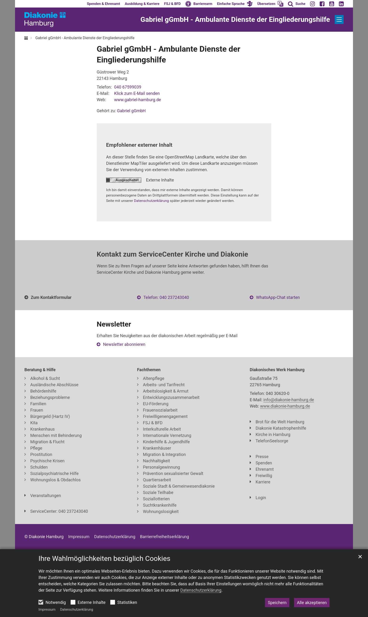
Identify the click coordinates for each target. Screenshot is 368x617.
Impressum (46, 610)
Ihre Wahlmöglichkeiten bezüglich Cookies (104, 558)
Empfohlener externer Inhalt (139, 145)
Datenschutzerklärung (76, 610)
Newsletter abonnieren (124, 344)
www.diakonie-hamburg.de (285, 406)
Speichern (277, 602)
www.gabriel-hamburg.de (137, 99)
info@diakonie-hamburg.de (288, 399)
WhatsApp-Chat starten (278, 297)
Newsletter (114, 324)
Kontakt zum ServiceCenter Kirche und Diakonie (172, 254)
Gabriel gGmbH (131, 110)
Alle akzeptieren (312, 602)
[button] (235, 4)
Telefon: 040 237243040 (166, 297)
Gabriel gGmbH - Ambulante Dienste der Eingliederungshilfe (84, 38)
